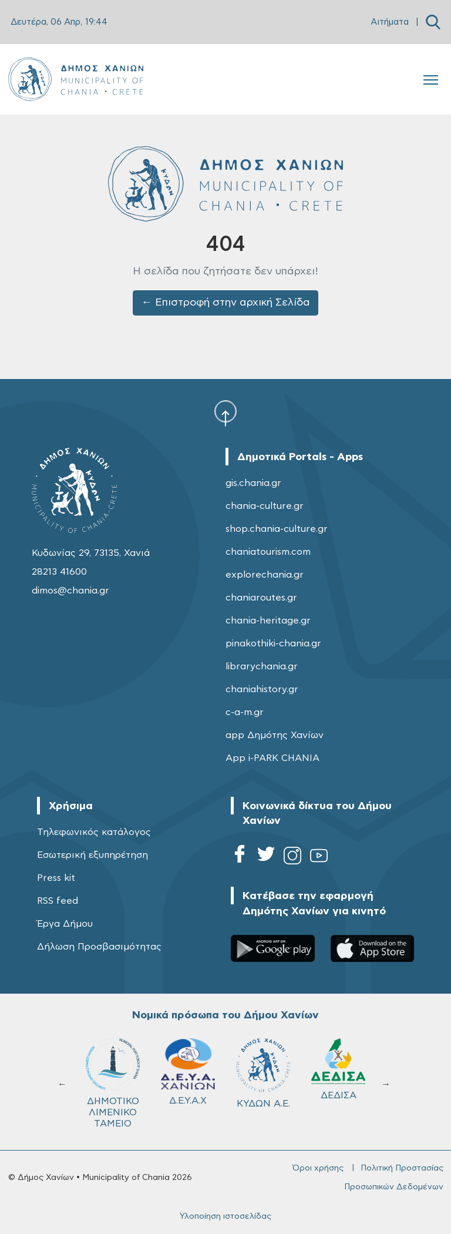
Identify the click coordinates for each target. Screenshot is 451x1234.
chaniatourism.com (268, 551)
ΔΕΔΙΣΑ (338, 1069)
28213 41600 (59, 571)
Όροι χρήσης (318, 1168)
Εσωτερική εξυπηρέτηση (92, 855)
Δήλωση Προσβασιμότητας (99, 946)
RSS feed (57, 901)
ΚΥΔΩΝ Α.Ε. (263, 1073)
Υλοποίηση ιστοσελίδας (225, 1216)
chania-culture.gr (265, 506)
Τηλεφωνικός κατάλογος (94, 832)
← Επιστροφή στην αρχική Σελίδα (226, 302)
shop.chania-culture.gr (277, 529)
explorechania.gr (265, 574)
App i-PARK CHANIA (272, 758)
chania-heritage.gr (268, 620)
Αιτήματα (390, 22)
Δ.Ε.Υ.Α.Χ (188, 1071)
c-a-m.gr (245, 712)
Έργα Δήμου (65, 923)
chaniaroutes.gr (261, 597)
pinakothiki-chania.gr (273, 643)
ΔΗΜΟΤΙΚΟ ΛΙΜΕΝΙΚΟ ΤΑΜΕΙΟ (113, 1083)
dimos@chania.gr (70, 590)
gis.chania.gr (253, 483)
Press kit (56, 878)
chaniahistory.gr (262, 689)
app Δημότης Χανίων (275, 735)
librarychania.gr (262, 666)
